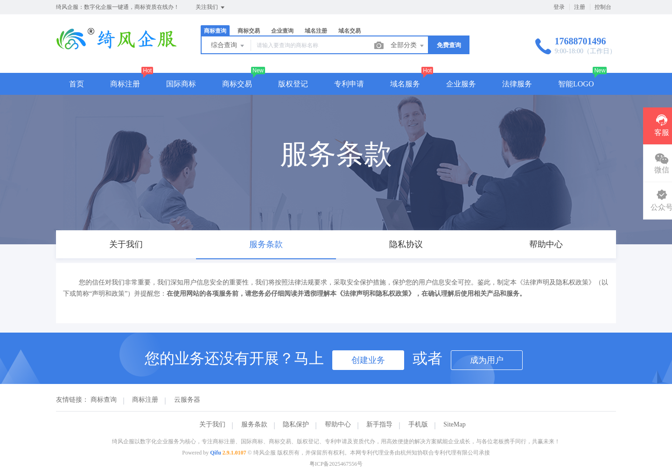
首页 (76, 84)
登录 (559, 7)
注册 (579, 7)
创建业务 (368, 360)
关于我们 (212, 424)
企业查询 (282, 31)
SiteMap (454, 424)
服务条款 (254, 424)
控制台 (603, 7)
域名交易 (349, 31)
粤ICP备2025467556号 (336, 464)
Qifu (215, 452)
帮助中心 (338, 424)
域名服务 (405, 84)
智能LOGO (576, 84)
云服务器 (187, 399)
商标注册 (125, 84)
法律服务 (517, 84)
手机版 (418, 424)
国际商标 (181, 84)
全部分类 (408, 45)
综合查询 (228, 45)
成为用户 (487, 360)
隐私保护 (296, 424)
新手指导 (379, 424)
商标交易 (249, 31)
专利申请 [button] (349, 84)
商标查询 (215, 31)
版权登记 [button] (293, 84)
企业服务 (461, 84)
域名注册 (316, 31)
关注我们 (211, 7)
